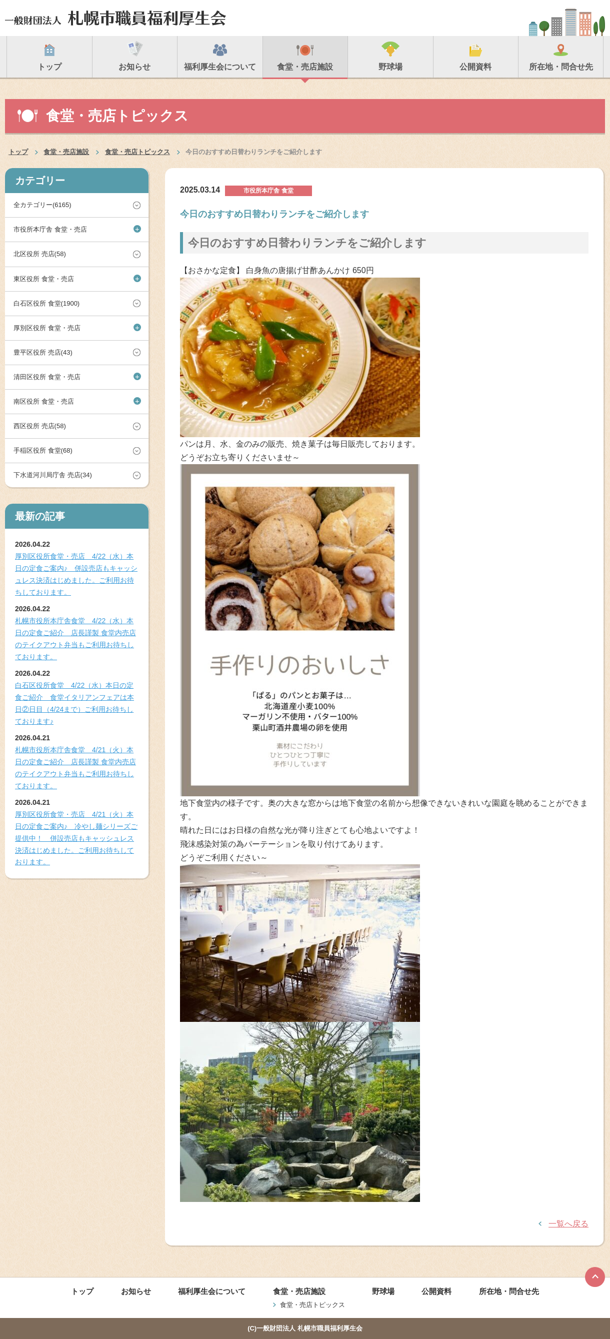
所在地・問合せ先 (509, 1291)
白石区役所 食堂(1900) (47, 303)
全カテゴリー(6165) (43, 205)
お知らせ (136, 1291)
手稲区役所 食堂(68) (43, 450)
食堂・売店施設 (66, 152)
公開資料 (437, 1291)
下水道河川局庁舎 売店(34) (53, 475)
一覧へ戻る (568, 1223)
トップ (18, 152)
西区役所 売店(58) (40, 426)
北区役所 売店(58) (40, 254)
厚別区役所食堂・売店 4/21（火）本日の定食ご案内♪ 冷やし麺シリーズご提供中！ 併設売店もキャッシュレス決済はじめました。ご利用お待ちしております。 (76, 838)
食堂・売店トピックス (137, 152)
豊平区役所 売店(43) (43, 352)
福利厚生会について (212, 1291)
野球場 (383, 1291)
